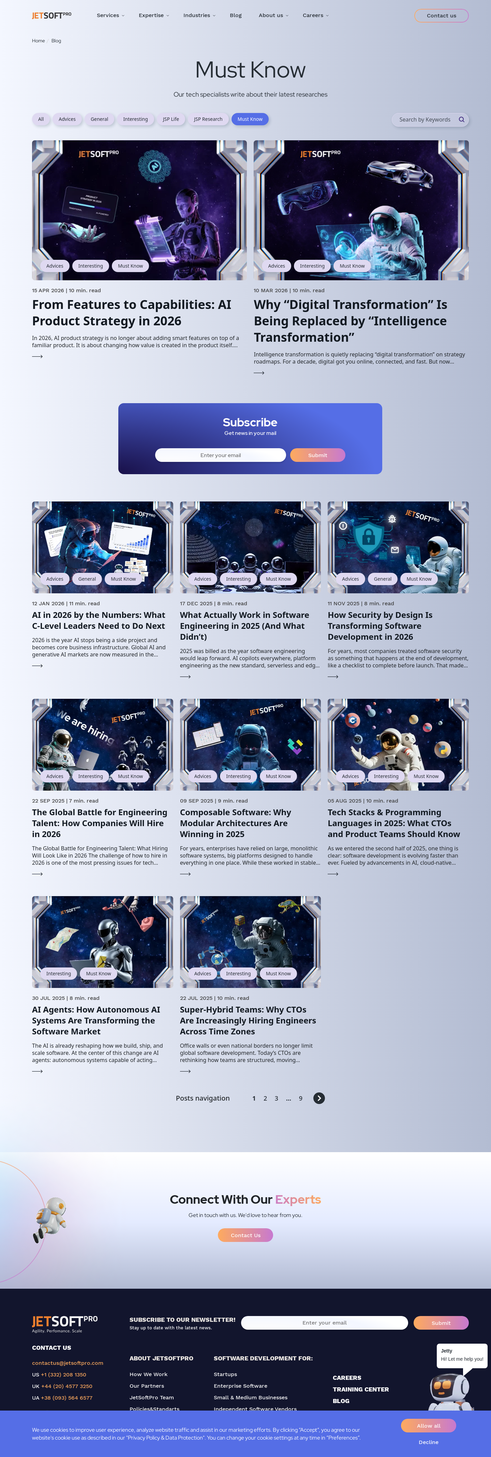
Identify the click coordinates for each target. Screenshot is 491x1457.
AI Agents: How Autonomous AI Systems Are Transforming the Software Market (96, 1020)
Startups (225, 1374)
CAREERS (347, 1377)
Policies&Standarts (154, 1409)
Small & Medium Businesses (250, 1397)
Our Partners (147, 1386)
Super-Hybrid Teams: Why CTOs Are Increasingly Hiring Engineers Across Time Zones (248, 1020)
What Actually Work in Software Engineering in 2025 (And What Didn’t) (245, 625)
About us (271, 15)
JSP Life (171, 119)
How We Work (148, 1374)
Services (108, 15)
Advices (67, 119)
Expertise (151, 15)
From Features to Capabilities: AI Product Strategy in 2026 (131, 312)
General (99, 119)
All (41, 119)
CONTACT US (51, 1347)
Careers (313, 15)
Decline (428, 1442)
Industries (196, 15)
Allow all (429, 1426)
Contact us (441, 15)
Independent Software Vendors (255, 1409)
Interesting (135, 119)
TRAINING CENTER (361, 1389)
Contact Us (246, 1235)
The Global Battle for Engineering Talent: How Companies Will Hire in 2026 (99, 822)
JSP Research (208, 119)
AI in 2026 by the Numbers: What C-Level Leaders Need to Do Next (98, 620)
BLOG (341, 1400)
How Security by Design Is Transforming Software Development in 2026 (380, 625)
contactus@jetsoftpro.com (67, 1363)
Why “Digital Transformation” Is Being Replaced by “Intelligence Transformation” (350, 320)
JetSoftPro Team (152, 1397)
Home (38, 41)
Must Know (250, 119)
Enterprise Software (240, 1386)
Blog (236, 15)
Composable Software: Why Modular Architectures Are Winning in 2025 (235, 822)
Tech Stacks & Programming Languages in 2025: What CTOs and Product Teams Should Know (394, 822)
